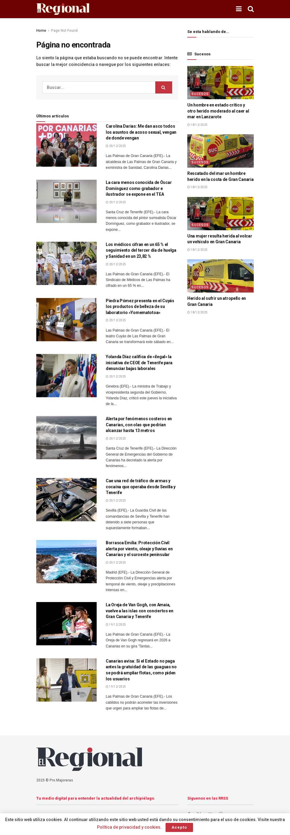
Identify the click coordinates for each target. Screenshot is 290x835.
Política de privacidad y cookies (128, 827)
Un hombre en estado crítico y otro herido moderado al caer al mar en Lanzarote (218, 111)
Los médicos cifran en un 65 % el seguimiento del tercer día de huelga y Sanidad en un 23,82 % (141, 250)
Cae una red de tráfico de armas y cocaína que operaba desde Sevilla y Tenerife (141, 486)
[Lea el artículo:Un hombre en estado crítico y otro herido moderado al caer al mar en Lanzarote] (220, 82)
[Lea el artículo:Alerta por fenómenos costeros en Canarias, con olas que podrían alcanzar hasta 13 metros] (66, 437)
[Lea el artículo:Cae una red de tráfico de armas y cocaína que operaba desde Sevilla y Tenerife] (66, 499)
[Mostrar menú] (239, 9)
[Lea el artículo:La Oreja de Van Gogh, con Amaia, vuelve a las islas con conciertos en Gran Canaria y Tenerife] (66, 623)
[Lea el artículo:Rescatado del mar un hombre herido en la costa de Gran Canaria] (220, 151)
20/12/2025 (116, 146)
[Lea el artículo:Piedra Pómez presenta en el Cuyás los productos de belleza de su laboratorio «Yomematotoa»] (66, 319)
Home (41, 30)
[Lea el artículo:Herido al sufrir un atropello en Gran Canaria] (220, 276)
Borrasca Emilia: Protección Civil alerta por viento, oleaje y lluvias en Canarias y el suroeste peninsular (139, 548)
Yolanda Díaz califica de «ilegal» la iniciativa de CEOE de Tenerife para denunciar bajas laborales (139, 362)
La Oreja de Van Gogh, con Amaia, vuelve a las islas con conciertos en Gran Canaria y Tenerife (139, 610)
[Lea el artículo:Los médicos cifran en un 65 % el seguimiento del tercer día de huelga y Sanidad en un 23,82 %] (66, 263)
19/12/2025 (116, 624)
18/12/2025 (197, 124)
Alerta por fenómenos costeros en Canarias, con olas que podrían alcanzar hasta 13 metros (139, 424)
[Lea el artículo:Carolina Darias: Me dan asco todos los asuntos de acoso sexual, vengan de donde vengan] (66, 145)
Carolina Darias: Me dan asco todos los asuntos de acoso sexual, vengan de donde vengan (141, 132)
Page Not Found (64, 30)
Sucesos (200, 94)
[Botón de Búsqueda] (251, 9)
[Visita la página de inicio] (62, 9)
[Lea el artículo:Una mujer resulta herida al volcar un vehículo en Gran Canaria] (220, 213)
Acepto (179, 827)
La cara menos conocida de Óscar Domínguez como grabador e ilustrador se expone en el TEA (139, 188)
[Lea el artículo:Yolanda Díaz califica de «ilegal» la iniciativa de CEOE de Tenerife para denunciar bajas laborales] (66, 375)
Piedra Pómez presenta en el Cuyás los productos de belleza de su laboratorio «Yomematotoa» (140, 306)
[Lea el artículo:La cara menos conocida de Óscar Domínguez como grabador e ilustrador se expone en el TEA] (66, 201)
